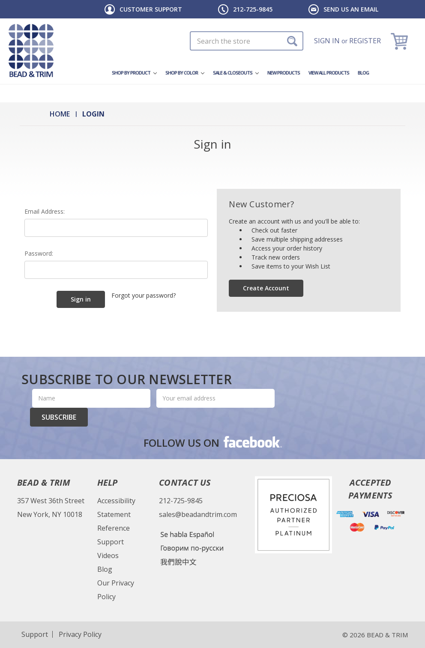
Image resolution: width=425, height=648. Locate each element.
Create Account (266, 288)
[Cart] (400, 41)
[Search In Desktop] (246, 41)
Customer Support (151, 9)
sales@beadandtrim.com (198, 514)
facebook (252, 441)
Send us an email (350, 9)
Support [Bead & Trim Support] (110, 541)
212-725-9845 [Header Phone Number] (252, 9)
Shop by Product (134, 72)
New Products (283, 72)
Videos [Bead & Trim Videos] (108, 555)
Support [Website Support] (34, 634)
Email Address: (44, 211)
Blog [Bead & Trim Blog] (104, 569)
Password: (38, 253)
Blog (363, 72)
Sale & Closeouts (236, 72)
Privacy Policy (80, 634)
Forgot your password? (143, 295)
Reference (113, 528)
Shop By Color (184, 72)
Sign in (327, 40)
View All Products (328, 72)
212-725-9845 (181, 500)
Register (365, 40)
